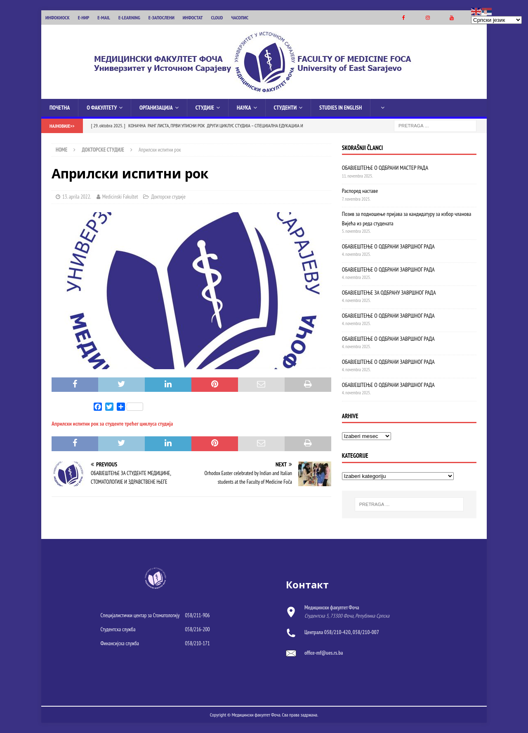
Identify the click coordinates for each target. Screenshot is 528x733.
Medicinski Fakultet (120, 196)
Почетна (60, 107)
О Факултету (102, 107)
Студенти (285, 107)
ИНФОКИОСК (57, 17)
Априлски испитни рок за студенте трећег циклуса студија (112, 423)
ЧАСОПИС (239, 17)
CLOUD (217, 17)
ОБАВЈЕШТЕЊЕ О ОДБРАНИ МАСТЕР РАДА (385, 167)
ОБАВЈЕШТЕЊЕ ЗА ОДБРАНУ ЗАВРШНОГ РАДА (389, 292)
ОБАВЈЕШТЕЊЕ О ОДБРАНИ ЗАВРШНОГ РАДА (388, 246)
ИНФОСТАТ (193, 17)
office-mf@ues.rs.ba (323, 652)
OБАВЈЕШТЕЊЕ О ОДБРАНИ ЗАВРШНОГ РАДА (388, 361)
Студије (205, 107)
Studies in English (340, 107)
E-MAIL (103, 17)
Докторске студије (168, 196)
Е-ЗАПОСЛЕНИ (161, 17)
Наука (244, 107)
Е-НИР (83, 17)
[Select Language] (496, 20)
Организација (156, 107)
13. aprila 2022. (76, 196)
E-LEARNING (129, 17)
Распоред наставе (360, 190)
